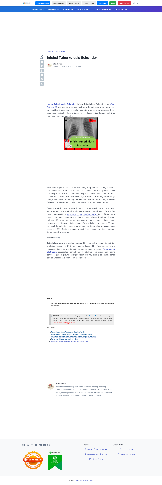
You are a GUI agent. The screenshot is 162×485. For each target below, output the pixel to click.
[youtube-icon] (36, 445)
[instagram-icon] (32, 445)
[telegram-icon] (44, 445)
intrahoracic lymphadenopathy (82, 214)
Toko (113, 3)
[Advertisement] (81, 31)
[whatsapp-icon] (48, 445)
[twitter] (42, 66)
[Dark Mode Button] (134, 3)
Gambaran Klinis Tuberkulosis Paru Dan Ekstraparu (69, 342)
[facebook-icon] (23, 445)
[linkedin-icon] (40, 445)
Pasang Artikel (58, 3)
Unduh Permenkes (126, 454)
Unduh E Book (126, 449)
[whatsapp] (42, 70)
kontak (104, 454)
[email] (42, 84)
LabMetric (102, 3)
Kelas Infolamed (43, 3)
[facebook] (42, 62)
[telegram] (42, 75)
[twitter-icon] (28, 445)
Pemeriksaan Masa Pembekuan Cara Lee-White (68, 332)
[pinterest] (42, 79)
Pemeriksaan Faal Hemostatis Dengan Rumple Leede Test (71, 334)
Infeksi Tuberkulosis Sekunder (61, 104)
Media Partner (74, 3)
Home (88, 449)
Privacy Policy (89, 3)
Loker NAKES (124, 3)
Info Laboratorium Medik (84, 481)
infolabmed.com (93, 316)
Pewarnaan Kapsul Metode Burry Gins (64, 339)
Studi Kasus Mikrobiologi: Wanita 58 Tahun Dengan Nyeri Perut (73, 337)
